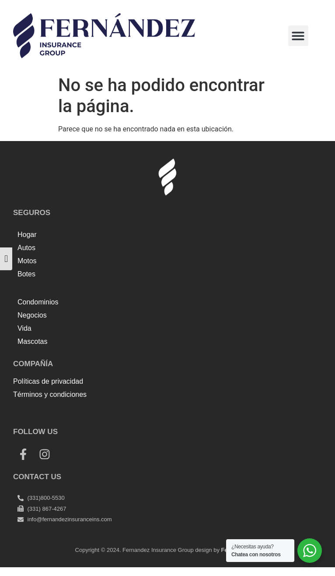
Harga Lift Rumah (177, 414)
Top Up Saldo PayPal (45, 414)
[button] (298, 35)
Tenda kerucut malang (113, 414)
